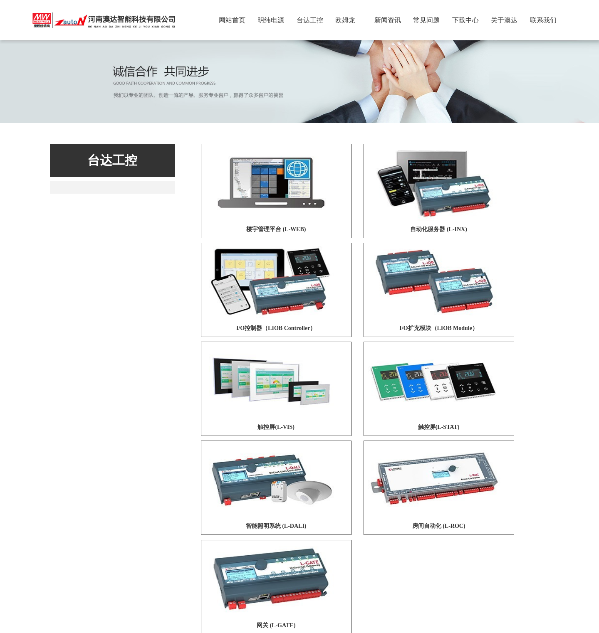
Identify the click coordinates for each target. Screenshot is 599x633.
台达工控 (310, 20)
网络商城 (211, 514)
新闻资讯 (387, 20)
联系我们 (543, 20)
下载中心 (465, 20)
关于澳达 (504, 20)
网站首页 (232, 20)
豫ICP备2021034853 (353, 613)
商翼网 (314, 624)
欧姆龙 (345, 20)
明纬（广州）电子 (125, 514)
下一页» (453, 476)
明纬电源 (270, 20)
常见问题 (426, 20)
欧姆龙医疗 (275, 514)
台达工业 (242, 514)
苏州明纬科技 (174, 514)
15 (425, 476)
